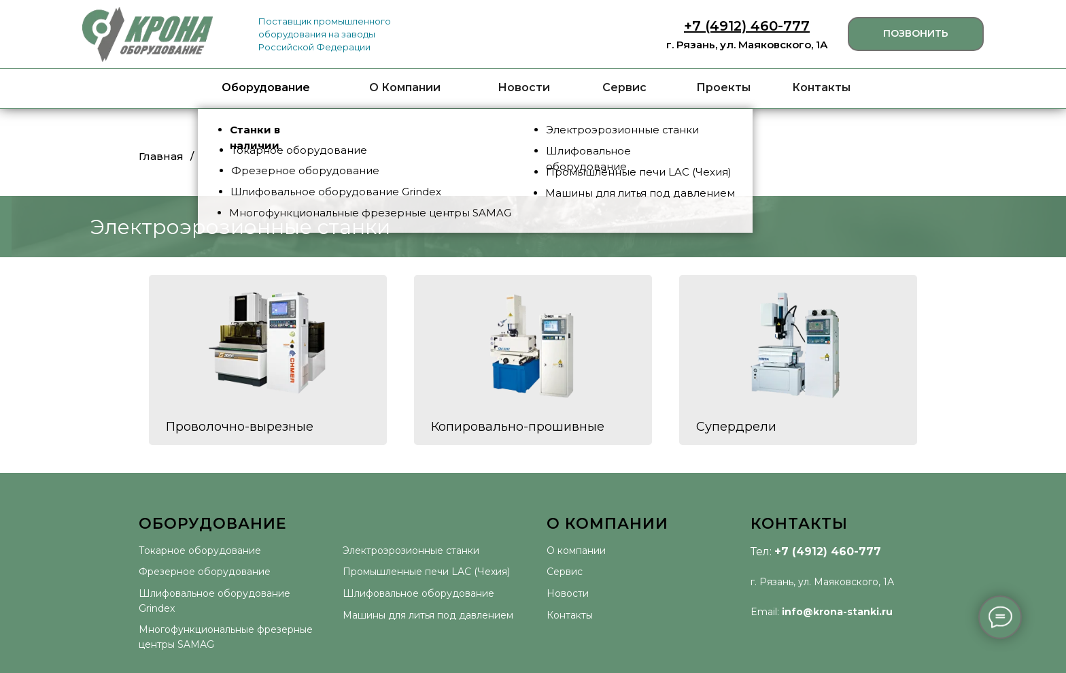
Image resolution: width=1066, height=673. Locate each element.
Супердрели (736, 426)
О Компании (405, 87)
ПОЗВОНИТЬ (915, 33)
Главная (161, 156)
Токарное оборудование (200, 550)
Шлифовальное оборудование (418, 593)
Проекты (723, 87)
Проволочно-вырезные (239, 426)
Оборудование (266, 87)
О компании (576, 550)
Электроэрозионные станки (411, 550)
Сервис (624, 87)
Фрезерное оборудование (205, 571)
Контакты (821, 87)
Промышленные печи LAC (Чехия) (426, 571)
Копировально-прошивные (517, 426)
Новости (524, 87)
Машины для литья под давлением (428, 615)
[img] (147, 34)
